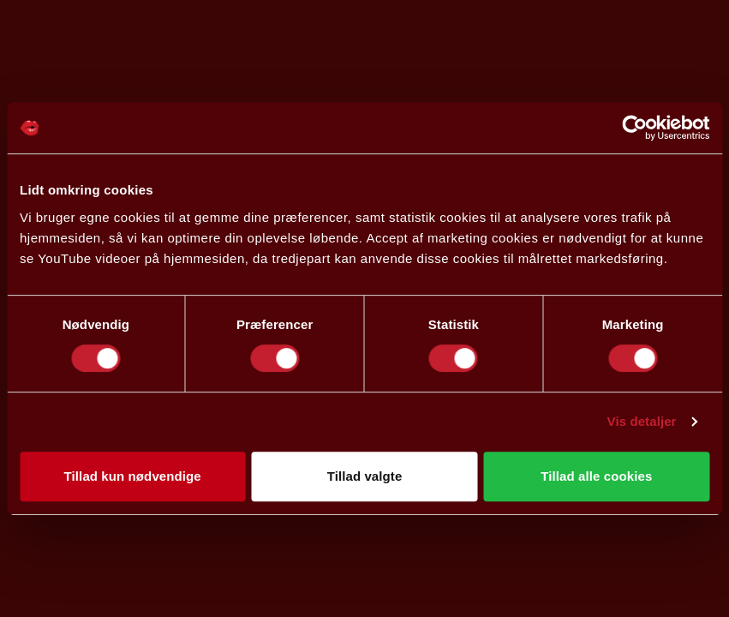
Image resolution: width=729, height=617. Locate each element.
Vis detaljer (642, 421)
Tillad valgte (365, 476)
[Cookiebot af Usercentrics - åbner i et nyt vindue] (634, 128)
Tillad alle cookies (596, 476)
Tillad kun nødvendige (132, 476)
